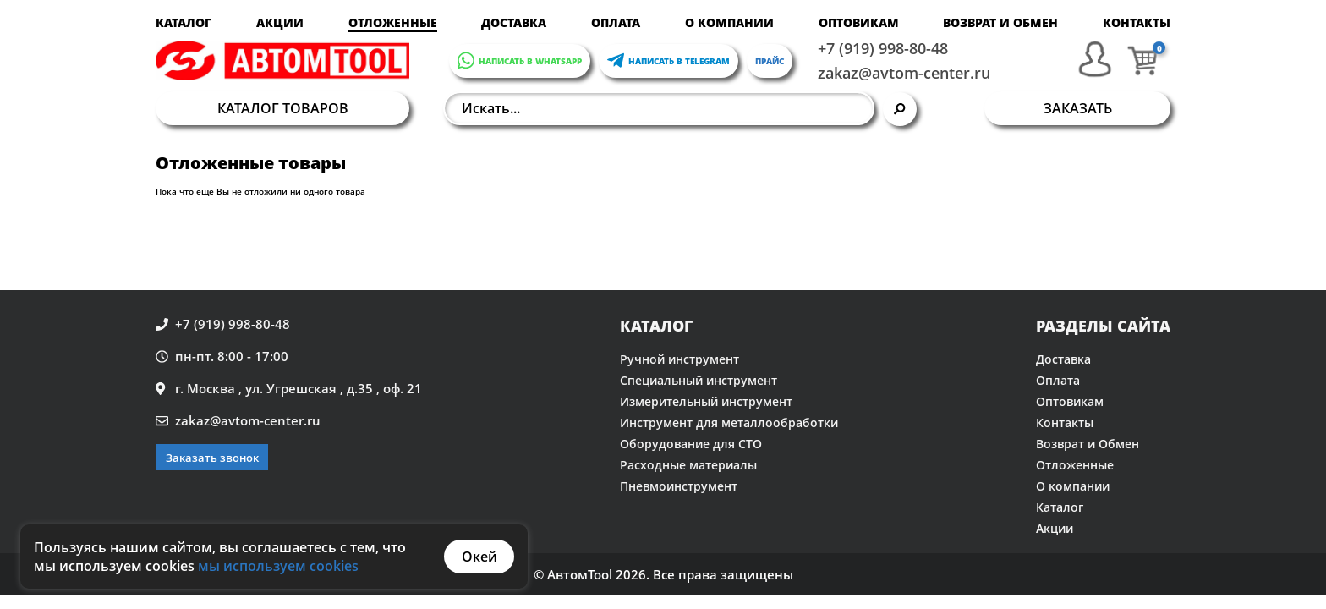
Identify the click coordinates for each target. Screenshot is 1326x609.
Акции (280, 22)
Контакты (1136, 22)
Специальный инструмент (698, 380)
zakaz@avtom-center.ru (904, 73)
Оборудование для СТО (691, 444)
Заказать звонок (212, 457)
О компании (729, 22)
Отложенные (392, 22)
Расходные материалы (688, 465)
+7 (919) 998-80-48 (883, 48)
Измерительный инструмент (706, 401)
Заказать (1078, 108)
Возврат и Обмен (1000, 22)
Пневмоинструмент (678, 486)
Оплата (615, 22)
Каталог (183, 22)
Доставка (513, 22)
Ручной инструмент (679, 359)
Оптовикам (859, 22)
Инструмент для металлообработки (729, 422)
